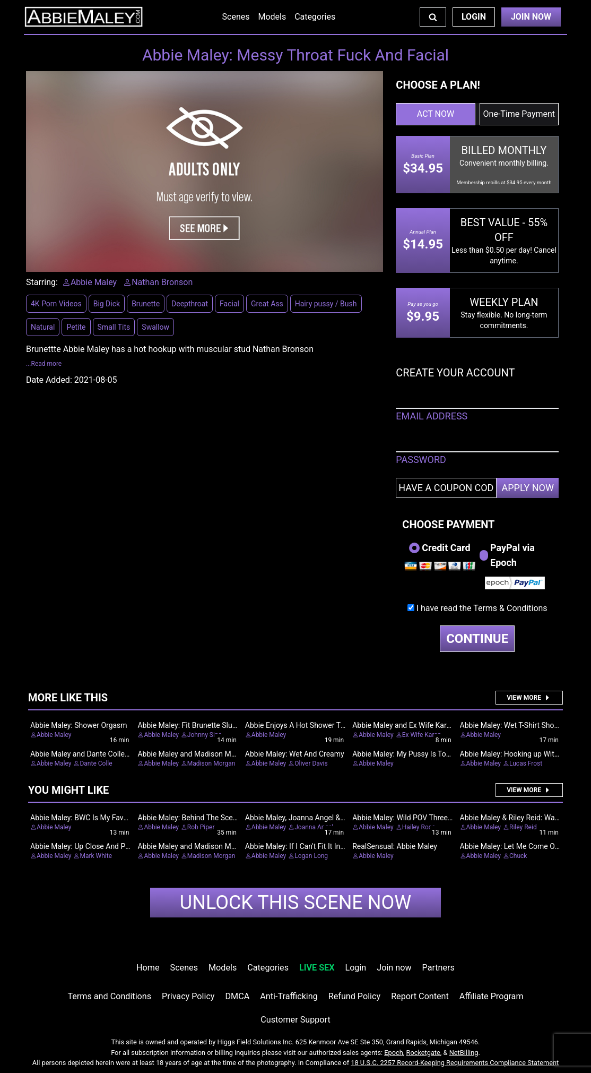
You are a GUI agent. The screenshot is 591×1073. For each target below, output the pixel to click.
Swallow (155, 327)
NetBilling (464, 1053)
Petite (75, 327)
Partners (438, 968)
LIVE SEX (316, 968)
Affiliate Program (491, 996)
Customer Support (295, 1020)
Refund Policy (354, 996)
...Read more (44, 363)
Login (474, 17)
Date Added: (49, 380)
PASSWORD (421, 459)
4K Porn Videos (56, 303)
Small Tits (114, 327)
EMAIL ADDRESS (431, 416)
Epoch (393, 1053)
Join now (394, 968)
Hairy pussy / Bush (326, 303)
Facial (229, 303)
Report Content (420, 996)
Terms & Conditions (510, 608)
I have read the (481, 608)
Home (147, 968)
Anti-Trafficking (289, 996)
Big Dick (106, 303)
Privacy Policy (188, 996)
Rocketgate (423, 1053)
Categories (314, 17)
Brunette (146, 303)
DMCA (237, 996)
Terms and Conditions (109, 996)
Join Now (531, 17)
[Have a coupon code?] (446, 488)
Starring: (42, 282)
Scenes (236, 17)
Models (272, 17)
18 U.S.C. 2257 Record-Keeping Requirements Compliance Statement (455, 1063)
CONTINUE (477, 638)
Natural (43, 327)
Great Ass (267, 303)
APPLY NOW (527, 487)
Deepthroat (189, 303)
